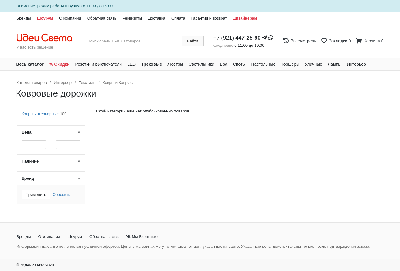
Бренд (28, 178)
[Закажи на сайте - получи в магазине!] (3, 146)
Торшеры (290, 64)
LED (131, 64)
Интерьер (356, 64)
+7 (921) (237, 38)
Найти (192, 41)
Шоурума (73, 6)
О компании (70, 18)
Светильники (201, 64)
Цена (27, 132)
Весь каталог (30, 64)
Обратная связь (102, 18)
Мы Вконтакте (142, 236)
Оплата (178, 18)
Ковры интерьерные (44, 114)
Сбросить (61, 194)
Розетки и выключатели (98, 64)
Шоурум (45, 18)
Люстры (175, 64)
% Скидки (59, 64)
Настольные (263, 64)
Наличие (30, 161)
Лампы (334, 64)
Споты (239, 64)
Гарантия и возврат (209, 18)
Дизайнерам (245, 18)
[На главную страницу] (48, 37)
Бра (223, 64)
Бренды (24, 18)
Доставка (156, 18)
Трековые (151, 64)
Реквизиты (132, 18)
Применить (36, 194)
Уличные (313, 64)
